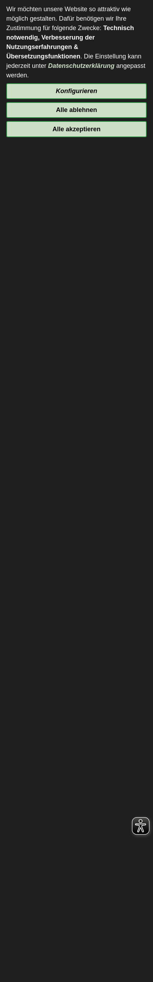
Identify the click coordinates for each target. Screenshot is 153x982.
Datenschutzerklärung (81, 65)
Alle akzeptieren (76, 129)
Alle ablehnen (76, 109)
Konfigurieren (76, 90)
